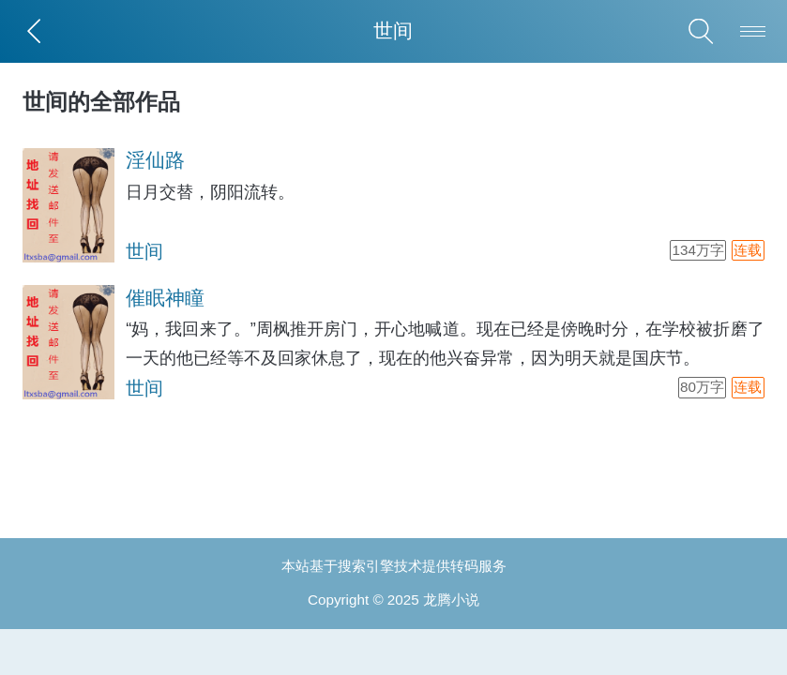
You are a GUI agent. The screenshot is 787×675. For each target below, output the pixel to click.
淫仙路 (155, 160)
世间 (144, 251)
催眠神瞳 (165, 298)
